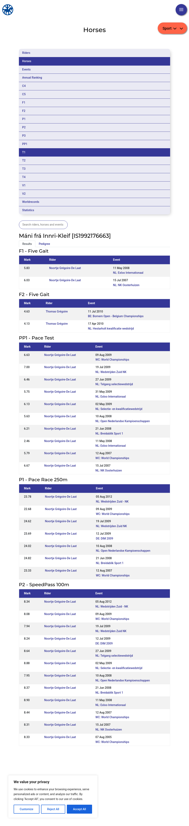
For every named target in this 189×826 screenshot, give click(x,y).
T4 (24, 177)
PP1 (24, 144)
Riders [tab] (26, 52)
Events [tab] (26, 69)
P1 (24, 119)
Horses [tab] (26, 61)
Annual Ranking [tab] (32, 77)
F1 (23, 102)
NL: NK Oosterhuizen (126, 285)
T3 (24, 168)
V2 (24, 193)
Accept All (79, 809)
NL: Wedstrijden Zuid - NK (112, 501)
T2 (24, 160)
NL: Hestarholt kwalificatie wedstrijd (111, 328)
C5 (24, 94)
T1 (24, 152)
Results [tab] (27, 243)
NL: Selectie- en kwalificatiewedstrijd (119, 409)
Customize (26, 809)
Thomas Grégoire (57, 311)
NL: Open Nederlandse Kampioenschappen (123, 421)
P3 (24, 135)
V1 (24, 185)
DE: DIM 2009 (104, 538)
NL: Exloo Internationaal (128, 272)
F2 (23, 110)
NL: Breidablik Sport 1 (109, 433)
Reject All (53, 809)
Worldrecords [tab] (30, 201)
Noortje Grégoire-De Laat (65, 268)
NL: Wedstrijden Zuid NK (111, 372)
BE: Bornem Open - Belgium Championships (115, 316)
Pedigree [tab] (44, 243)
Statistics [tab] (28, 210)
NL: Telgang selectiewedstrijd (114, 384)
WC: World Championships (112, 359)
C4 (24, 86)
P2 (24, 127)
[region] (53, 796)
